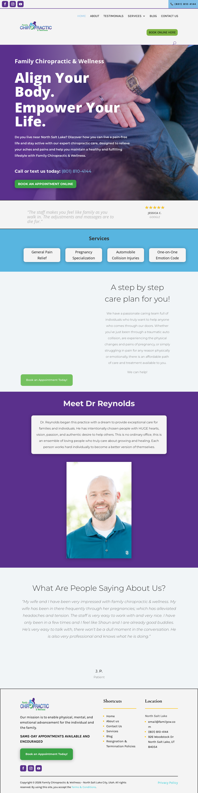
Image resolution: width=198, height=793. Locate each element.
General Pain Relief (42, 255)
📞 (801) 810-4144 (183, 4)
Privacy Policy (168, 782)
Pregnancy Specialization (84, 255)
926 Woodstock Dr (161, 736)
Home (81, 16)
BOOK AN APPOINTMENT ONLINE (45, 184)
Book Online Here (162, 32)
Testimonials (113, 16)
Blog (153, 16)
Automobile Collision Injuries (125, 255)
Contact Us (169, 16)
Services (135, 16)
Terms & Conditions (84, 786)
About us (112, 720)
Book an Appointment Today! (46, 349)
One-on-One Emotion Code (167, 255)
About (94, 16)
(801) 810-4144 (76, 171)
